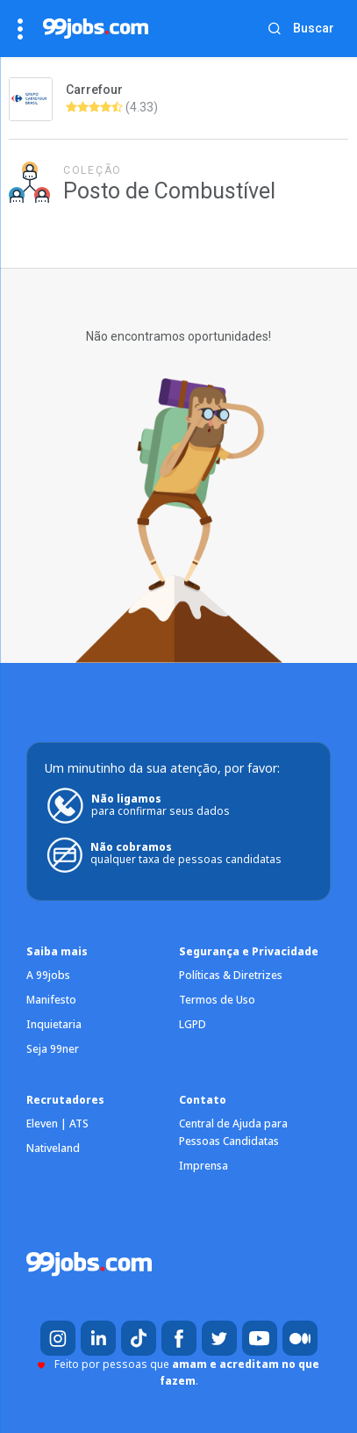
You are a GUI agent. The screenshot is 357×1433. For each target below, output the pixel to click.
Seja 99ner (52, 1048)
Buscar (313, 28)
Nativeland (53, 1148)
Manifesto (51, 999)
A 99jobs (48, 975)
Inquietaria (54, 1024)
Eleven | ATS (57, 1123)
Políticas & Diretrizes (230, 975)
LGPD (192, 1024)
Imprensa (203, 1165)
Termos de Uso (217, 999)
